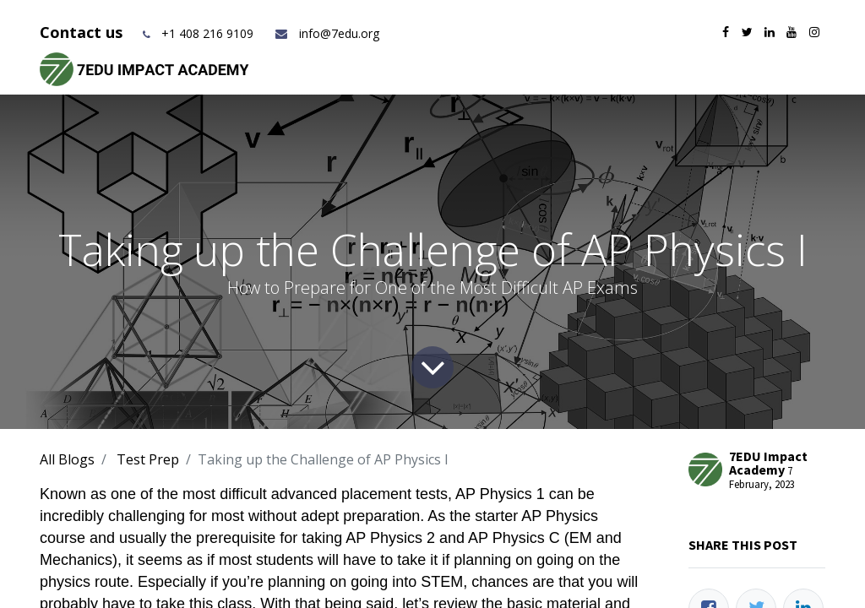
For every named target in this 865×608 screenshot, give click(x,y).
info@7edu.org (326, 33)
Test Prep (148, 459)
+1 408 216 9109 (207, 33)
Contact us (83, 32)
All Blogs (67, 459)
